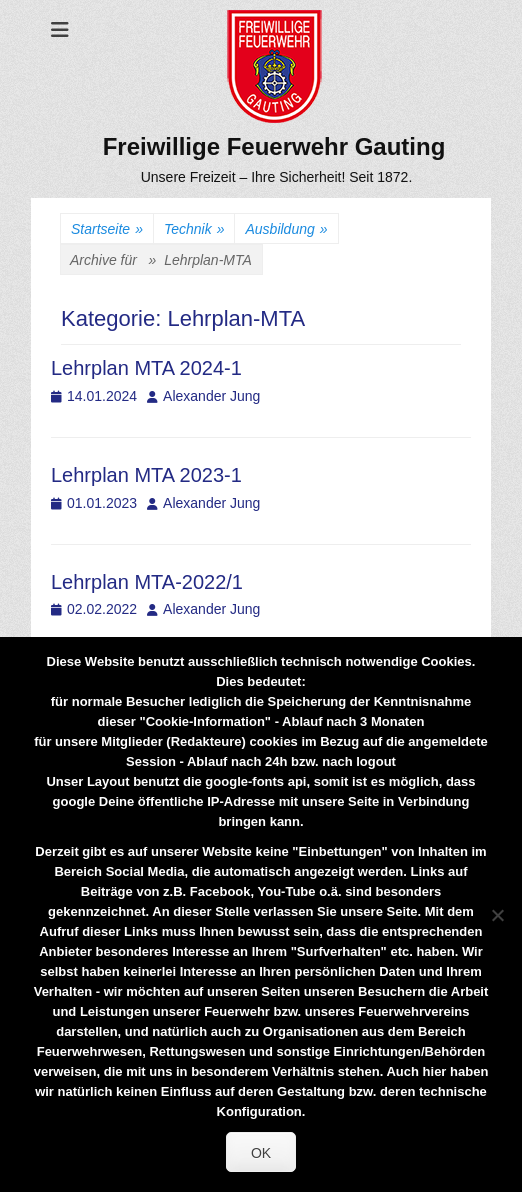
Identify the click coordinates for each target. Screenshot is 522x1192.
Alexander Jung (211, 396)
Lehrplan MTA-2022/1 (147, 582)
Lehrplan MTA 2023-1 (146, 475)
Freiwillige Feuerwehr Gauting (274, 146)
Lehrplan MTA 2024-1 (146, 368)
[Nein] (497, 915)
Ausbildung (286, 229)
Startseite (107, 229)
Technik (194, 229)
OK (261, 1153)
